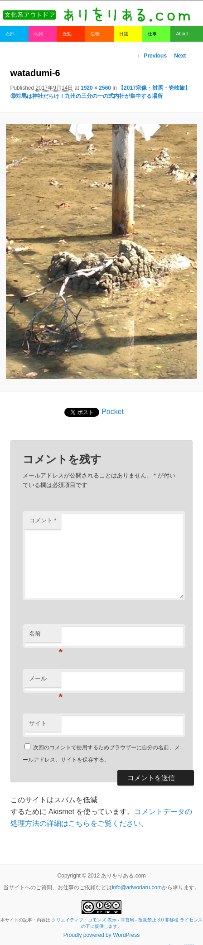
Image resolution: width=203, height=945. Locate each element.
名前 (45, 636)
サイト (38, 723)
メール (45, 681)
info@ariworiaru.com (137, 887)
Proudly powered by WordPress (101, 935)
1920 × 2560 (96, 88)
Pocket (113, 411)
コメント (43, 520)
